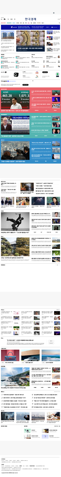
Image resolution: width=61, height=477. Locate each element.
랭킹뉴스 (2, 391)
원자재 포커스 (18, 56)
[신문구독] (14, 19)
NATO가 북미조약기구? (50, 67)
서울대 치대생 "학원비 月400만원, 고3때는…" (8, 184)
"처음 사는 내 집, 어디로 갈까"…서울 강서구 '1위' (41, 142)
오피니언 (17, 22)
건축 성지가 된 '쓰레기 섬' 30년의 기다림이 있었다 (41, 245)
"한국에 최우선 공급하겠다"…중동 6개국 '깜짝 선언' (13, 394)
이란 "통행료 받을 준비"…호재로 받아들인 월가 (8, 63)
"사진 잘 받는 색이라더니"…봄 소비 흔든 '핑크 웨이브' (6, 312)
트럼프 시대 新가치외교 (35, 62)
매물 (45, 161)
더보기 (43, 22)
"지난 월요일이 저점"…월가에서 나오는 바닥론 (12, 136)
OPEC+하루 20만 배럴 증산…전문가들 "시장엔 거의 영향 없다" (22, 58)
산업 (23, 22)
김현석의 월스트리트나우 (4, 61)
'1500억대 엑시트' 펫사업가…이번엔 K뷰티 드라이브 (6, 322)
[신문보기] (1, 19)
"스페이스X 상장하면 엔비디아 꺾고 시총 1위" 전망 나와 (41, 98)
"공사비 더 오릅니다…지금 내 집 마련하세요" (37, 422)
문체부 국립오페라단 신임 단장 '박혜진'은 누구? (40, 213)
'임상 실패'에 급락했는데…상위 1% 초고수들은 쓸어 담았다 (45, 394)
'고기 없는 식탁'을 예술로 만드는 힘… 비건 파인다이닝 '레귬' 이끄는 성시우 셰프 (41, 375)
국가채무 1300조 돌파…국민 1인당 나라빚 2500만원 (29, 48)
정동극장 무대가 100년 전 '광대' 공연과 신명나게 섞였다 (41, 220)
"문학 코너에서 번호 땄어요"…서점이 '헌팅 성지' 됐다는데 (22, 206)
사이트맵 (16, 465)
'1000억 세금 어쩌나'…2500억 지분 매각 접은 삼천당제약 (26, 317)
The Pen (2, 410)
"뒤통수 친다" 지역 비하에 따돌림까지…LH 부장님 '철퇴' (45, 401)
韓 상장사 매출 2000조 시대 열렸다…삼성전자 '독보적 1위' (7, 50)
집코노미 (14, 22)
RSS (23, 465)
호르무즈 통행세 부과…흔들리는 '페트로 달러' (51, 58)
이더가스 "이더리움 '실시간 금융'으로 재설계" (26, 312)
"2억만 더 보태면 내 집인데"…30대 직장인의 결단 (13, 161)
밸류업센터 (54, 161)
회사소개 (2, 460)
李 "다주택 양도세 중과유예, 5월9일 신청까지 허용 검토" (56, 38)
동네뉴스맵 (36, 161)
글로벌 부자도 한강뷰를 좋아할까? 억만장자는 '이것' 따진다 (41, 239)
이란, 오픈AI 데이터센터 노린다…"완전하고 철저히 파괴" (47, 332)
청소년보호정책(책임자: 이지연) (40, 465)
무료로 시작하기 (25, 84)
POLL (2, 338)
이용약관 (27, 465)
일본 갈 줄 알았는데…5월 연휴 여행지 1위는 (44, 188)
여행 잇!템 (56, 387)
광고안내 (14, 460)
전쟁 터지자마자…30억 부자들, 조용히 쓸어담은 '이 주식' (14, 398)
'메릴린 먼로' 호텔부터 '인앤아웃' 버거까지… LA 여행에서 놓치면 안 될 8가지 (40, 369)
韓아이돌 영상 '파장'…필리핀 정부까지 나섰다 (45, 191)
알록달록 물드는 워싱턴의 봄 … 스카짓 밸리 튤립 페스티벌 (41, 382)
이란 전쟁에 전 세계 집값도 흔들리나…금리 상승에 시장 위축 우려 (7, 47)
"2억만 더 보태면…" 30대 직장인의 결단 (44, 186)
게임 (31, 22)
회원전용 (2, 54)
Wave (28, 22)
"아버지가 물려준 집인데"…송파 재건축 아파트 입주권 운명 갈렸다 (22, 422)
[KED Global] (12, 19)
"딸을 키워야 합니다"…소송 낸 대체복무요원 (7, 206)
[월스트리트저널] (8, 19)
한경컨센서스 (37, 110)
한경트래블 (3, 366)
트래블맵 (35, 387)
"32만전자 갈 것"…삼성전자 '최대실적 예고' (44, 183)
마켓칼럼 (17, 61)
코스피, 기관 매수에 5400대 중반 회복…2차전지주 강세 (41, 92)
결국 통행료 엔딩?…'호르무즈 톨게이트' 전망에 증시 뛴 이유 (41, 117)
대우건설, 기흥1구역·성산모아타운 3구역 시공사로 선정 (26, 327)
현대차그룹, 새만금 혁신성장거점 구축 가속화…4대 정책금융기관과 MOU (7, 40)
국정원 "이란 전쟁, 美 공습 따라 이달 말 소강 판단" (56, 44)
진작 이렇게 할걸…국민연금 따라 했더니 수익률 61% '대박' (15, 404)
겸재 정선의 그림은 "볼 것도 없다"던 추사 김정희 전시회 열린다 (41, 226)
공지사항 (25, 426)
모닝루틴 (34, 22)
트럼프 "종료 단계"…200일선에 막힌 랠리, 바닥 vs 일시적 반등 (7, 67)
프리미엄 (39, 22)
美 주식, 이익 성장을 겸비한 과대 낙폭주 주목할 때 (22, 63)
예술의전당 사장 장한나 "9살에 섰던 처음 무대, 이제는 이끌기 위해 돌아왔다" (47, 313)
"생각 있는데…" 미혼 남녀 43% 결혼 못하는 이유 (8, 190)
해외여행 (49, 387)
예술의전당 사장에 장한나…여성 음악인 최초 (53, 206)
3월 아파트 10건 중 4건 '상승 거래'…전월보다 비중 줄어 (41, 149)
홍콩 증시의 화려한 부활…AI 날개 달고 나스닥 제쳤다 (47, 322)
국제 (26, 22)
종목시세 (45, 135)
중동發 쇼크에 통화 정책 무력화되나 (37, 57)
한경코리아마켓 (3, 22)
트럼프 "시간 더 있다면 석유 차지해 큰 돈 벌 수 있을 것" (41, 123)
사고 (59, 426)
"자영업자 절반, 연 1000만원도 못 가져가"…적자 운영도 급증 (15, 407)
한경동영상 (3, 265)
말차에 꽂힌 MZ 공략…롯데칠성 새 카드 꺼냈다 (6, 327)
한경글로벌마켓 (9, 22)
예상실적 (36, 135)
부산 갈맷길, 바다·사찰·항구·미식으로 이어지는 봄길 (13, 388)
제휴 (6, 465)
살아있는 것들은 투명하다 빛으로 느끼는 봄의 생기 (41, 252)
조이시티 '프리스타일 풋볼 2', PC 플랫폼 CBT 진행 (47, 327)
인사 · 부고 (56, 426)
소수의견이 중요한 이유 (35, 67)
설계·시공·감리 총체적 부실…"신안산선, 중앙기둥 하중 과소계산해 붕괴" (41, 155)
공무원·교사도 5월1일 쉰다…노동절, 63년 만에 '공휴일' (56, 49)
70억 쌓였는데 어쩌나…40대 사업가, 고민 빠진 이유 (44, 407)
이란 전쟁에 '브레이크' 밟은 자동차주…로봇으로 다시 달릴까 (40, 105)
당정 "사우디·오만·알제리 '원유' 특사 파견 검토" (56, 32)
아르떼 (2, 211)
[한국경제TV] (5, 19)
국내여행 (42, 387)
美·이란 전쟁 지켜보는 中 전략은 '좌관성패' (39, 130)
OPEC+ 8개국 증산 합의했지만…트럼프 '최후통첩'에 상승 (7, 58)
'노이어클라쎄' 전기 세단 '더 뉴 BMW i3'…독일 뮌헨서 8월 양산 (6, 317)
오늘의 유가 (2, 56)
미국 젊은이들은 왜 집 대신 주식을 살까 (7, 422)
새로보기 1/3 (58, 309)
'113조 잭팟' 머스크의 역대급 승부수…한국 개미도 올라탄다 (45, 404)
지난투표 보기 (51, 343)
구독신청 (6, 460)
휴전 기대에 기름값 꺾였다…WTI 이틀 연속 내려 (22, 67)
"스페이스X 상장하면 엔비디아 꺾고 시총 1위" (7, 44)
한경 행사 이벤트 (4, 426)
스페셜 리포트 (3, 348)
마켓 (55, 110)
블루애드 (18, 460)
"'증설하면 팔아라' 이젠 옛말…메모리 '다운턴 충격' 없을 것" (6, 332)
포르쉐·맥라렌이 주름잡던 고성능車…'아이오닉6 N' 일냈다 (14, 401)
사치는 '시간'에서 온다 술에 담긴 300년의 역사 (12, 258)
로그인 (59, 19)
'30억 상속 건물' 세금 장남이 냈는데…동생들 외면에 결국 (53, 422)
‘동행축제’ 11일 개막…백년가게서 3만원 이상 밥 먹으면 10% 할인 (27, 323)
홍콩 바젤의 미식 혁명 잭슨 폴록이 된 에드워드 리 (41, 258)
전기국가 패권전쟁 (47, 362)
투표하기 (51, 340)
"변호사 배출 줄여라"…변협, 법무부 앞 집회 (47, 317)
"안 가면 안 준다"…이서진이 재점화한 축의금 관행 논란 (20, 340)
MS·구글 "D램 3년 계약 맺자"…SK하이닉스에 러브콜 (44, 398)
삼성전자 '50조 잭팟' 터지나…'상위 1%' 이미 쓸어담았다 (14, 110)
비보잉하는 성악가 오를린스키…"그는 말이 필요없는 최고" (15, 232)
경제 (20, 22)
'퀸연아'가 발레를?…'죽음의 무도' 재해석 (38, 206)
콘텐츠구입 (8, 465)
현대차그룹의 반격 (27, 362)
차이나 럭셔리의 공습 (7, 362)
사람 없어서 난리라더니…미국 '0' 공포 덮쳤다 (45, 193)
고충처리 (10, 460)
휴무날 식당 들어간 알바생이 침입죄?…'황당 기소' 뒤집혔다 (27, 192)
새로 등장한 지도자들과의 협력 (51, 62)
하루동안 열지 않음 (55, 27)
